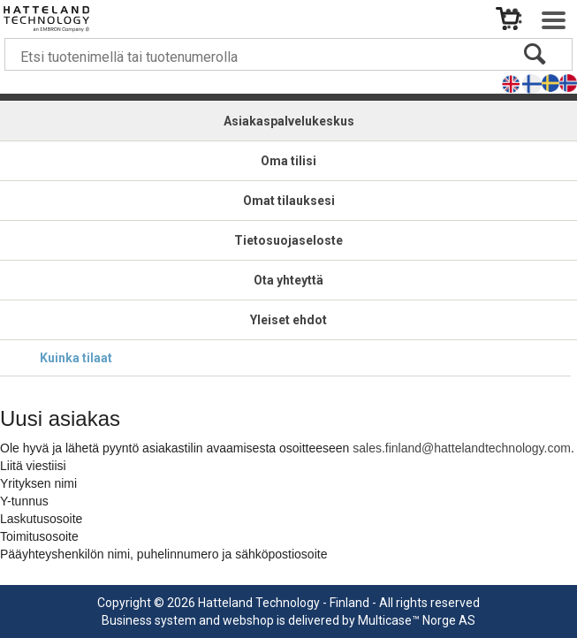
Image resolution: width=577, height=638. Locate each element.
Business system (149, 620)
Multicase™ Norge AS (416, 620)
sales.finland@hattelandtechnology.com (462, 448)
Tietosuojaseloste (288, 240)
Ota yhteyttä (288, 280)
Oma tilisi (288, 161)
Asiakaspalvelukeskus (289, 121)
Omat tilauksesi (289, 201)
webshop (248, 620)
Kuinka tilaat (76, 358)
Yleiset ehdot (288, 320)
